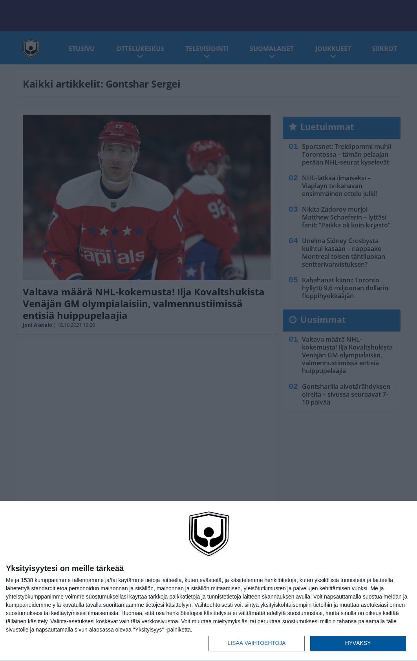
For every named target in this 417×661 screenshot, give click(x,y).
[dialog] (208, 581)
